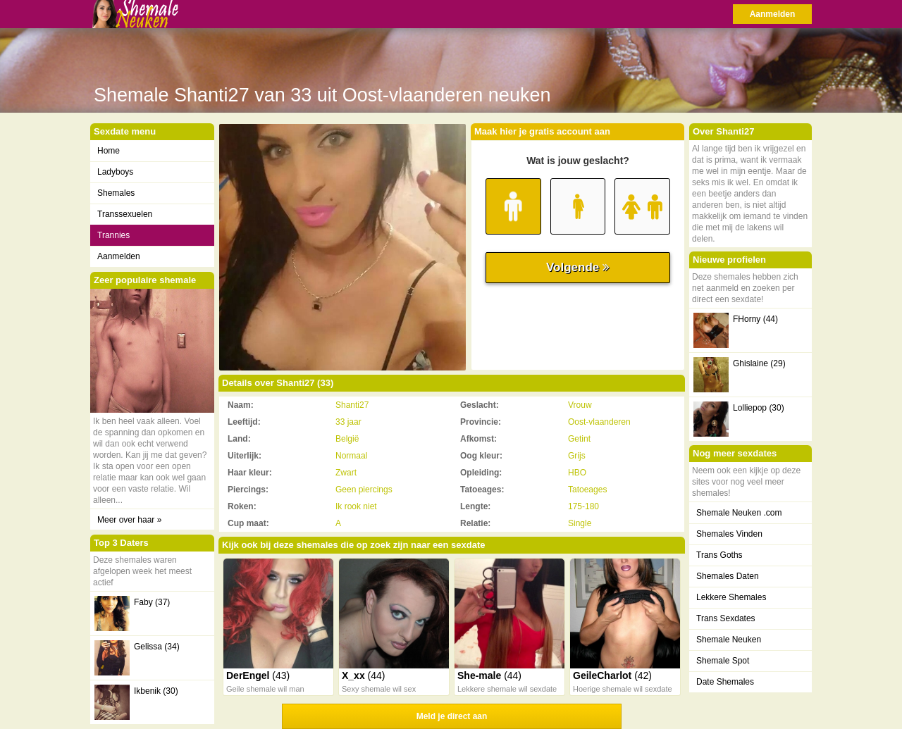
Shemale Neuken (728, 639)
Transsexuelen (124, 214)
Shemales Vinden (729, 534)
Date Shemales (725, 682)
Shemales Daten (727, 576)
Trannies (113, 235)
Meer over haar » (129, 520)
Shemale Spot (722, 661)
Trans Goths (719, 555)
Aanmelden (773, 14)
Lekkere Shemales (731, 597)
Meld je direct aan (452, 716)
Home (108, 151)
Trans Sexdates (725, 618)
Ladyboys (115, 172)
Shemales (116, 193)
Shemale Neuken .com (738, 513)
